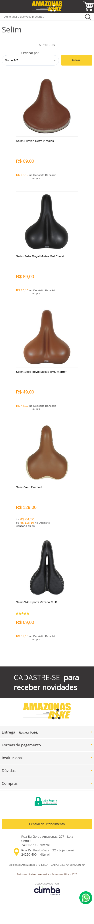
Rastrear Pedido (28, 732)
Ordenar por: (30, 53)
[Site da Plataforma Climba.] (47, 888)
